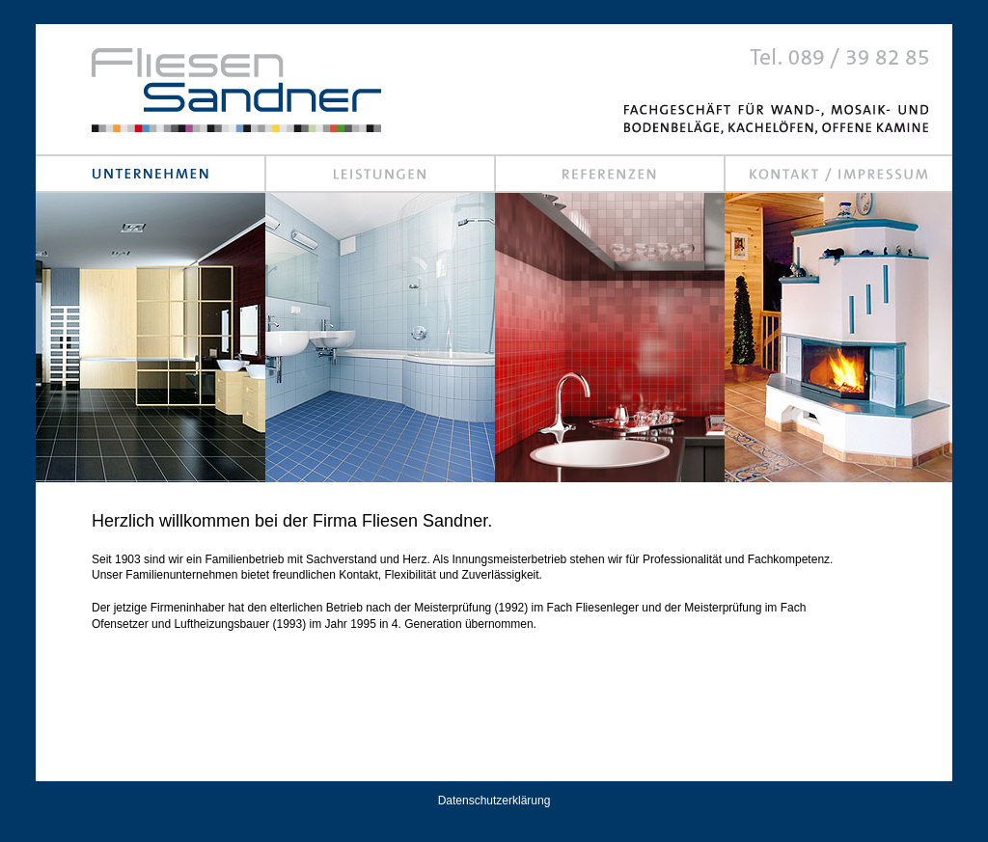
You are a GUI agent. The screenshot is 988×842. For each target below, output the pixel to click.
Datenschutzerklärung (494, 800)
